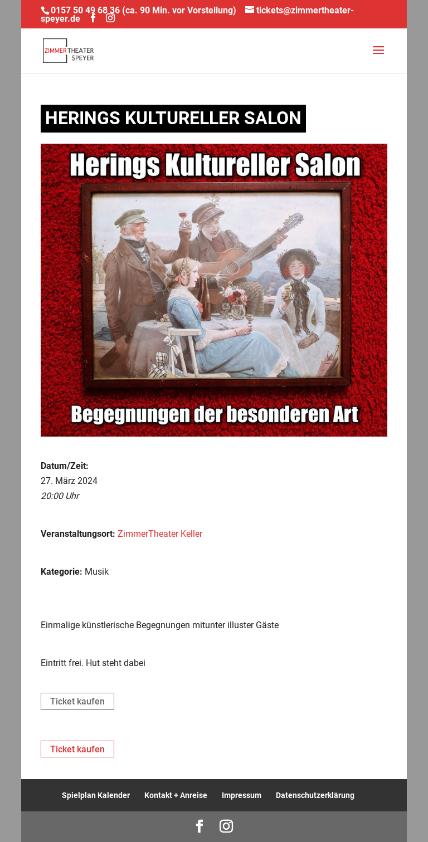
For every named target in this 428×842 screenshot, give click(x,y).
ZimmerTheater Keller (160, 533)
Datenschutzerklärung (315, 795)
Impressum (241, 795)
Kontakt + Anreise (175, 795)
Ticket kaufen (77, 701)
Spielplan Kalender (96, 795)
